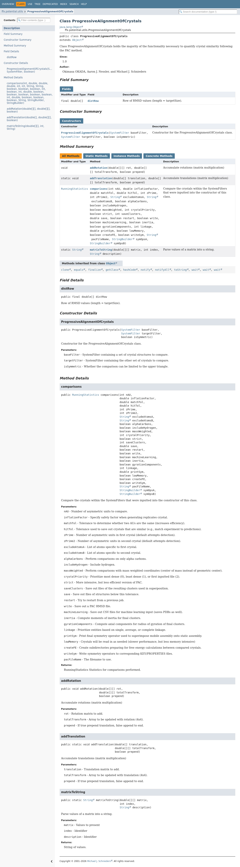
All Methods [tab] (71, 155)
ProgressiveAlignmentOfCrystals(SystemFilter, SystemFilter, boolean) (31, 70)
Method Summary (15, 45)
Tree (37, 4)
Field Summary (13, 34)
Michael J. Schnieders (99, 861)
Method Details (13, 77)
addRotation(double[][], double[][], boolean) (28, 110)
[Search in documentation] (208, 11)
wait (195, 269)
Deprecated (50, 4)
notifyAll (162, 269)
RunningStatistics (74, 188)
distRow (11, 57)
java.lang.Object (70, 26)
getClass (112, 269)
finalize (94, 269)
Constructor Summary (18, 39)
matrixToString (101, 249)
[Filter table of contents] (33, 20)
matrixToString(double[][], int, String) (25, 127)
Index (63, 4)
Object (77, 39)
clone (65, 269)
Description (12, 28)
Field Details (11, 51)
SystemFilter (119, 132)
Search (74, 4)
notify (145, 269)
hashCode (129, 269)
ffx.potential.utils (12, 11)
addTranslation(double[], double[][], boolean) (29, 119)
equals (78, 269)
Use (30, 4)
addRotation (98, 167)
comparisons (98, 188)
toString (180, 269)
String (115, 197)
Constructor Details (16, 63)
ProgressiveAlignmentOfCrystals (50, 11)
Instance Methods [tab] (127, 155)
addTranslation (101, 178)
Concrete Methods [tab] (159, 155)
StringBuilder (122, 239)
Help (84, 4)
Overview (8, 4)
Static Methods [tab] (97, 155)
